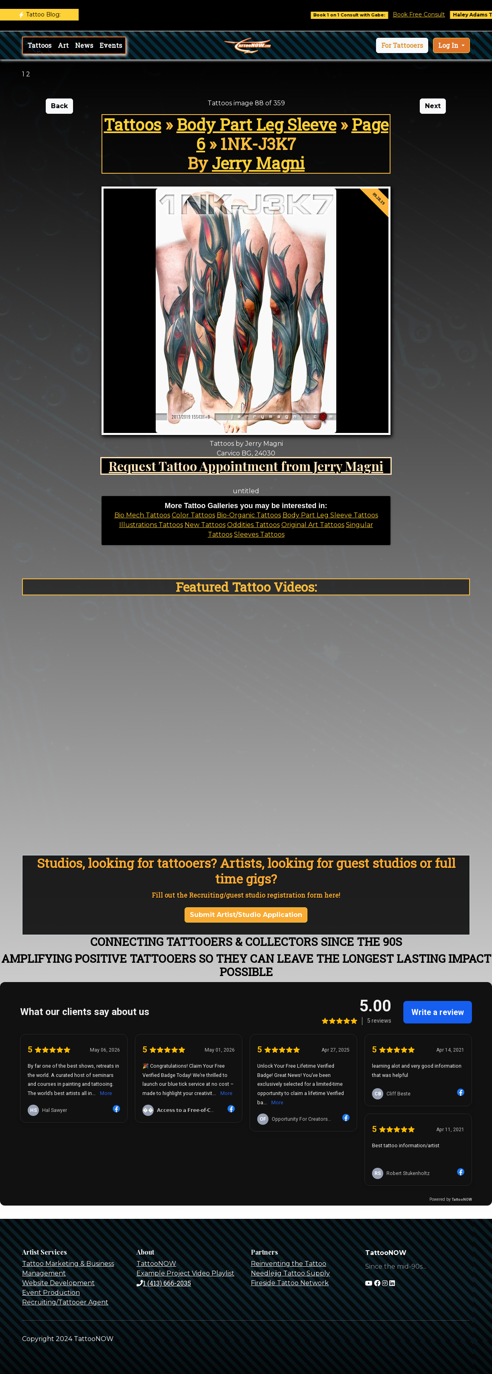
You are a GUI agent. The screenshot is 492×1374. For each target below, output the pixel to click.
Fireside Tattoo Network (290, 1283)
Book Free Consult (427, 14)
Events (111, 45)
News (84, 45)
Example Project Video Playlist (185, 1273)
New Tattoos (205, 525)
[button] (402, 45)
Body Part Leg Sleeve (256, 124)
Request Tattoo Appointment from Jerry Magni (246, 465)
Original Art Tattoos (312, 525)
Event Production (51, 1292)
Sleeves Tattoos (259, 534)
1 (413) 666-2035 (163, 1283)
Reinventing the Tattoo (288, 1263)
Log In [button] (449, 45)
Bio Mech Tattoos (142, 515)
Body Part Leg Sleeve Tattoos (330, 515)
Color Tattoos (193, 515)
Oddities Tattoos (253, 525)
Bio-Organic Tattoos (249, 515)
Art (63, 45)
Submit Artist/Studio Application (246, 915)
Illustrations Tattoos (151, 525)
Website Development (58, 1283)
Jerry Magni (258, 163)
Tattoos (39, 45)
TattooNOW (156, 1263)
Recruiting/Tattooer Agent (65, 1302)
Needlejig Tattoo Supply (290, 1273)
